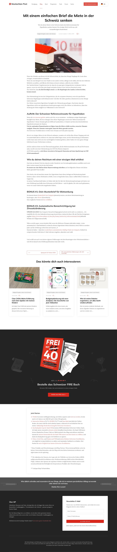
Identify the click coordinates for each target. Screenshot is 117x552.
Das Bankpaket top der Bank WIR (43, 428)
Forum (66, 4)
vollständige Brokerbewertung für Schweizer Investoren (53, 425)
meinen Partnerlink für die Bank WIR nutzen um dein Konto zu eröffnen (61, 434)
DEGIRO (51, 421)
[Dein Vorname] (85, 511)
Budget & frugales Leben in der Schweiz (46, 33)
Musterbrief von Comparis (46, 195)
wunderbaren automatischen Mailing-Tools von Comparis (62, 230)
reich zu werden (75, 417)
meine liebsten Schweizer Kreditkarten (72, 439)
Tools (60, 4)
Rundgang (34, 4)
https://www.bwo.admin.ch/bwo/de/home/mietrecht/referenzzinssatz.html (56, 216)
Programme (53, 4)
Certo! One (40, 439)
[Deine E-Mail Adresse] (85, 516)
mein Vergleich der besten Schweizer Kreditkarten (54, 443)
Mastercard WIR (52, 439)
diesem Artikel (53, 430)
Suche (72, 4)
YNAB (34, 417)
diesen (40, 197)
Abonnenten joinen (90, 4)
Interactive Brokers (38, 421)
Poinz (34, 439)
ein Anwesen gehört (39, 117)
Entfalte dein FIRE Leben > (58, 394)
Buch (46, 4)
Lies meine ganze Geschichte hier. (42, 521)
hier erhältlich (47, 200)
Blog (41, 4)
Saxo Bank (66, 421)
